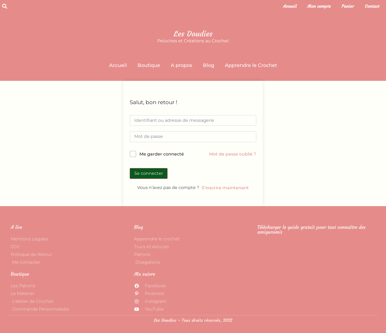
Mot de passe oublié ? (232, 154)
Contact (372, 6)
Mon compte (319, 6)
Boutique (149, 65)
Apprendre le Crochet (251, 65)
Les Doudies (193, 34)
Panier (348, 6)
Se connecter (148, 173)
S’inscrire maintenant (225, 187)
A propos (181, 65)
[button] (4, 6)
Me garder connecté (161, 154)
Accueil (289, 6)
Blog (208, 65)
